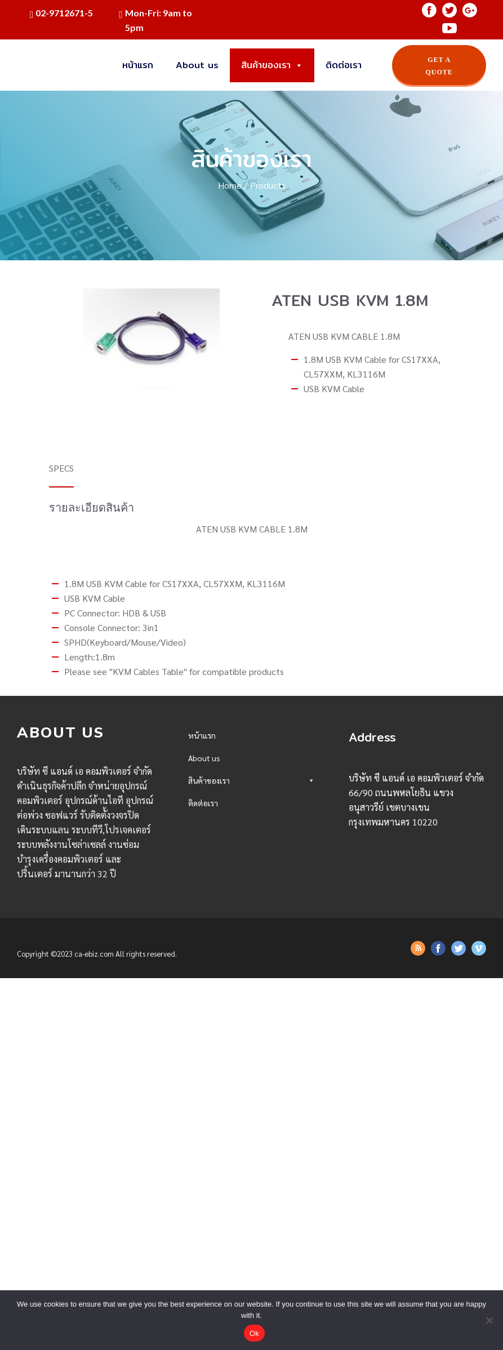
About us (197, 65)
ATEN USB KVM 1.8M (228, 1077)
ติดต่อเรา (344, 65)
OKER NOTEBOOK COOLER (238, 979)
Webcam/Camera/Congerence (251, 920)
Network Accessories (251, 1176)
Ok (254, 1333)
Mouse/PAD (251, 880)
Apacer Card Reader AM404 (241, 1058)
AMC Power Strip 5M (229, 998)
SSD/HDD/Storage (251, 821)
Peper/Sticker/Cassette (251, 1156)
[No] (489, 1320)
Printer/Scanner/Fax (251, 1117)
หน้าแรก (137, 65)
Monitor (251, 861)
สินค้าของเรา (272, 65)
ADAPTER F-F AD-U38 (229, 1018)
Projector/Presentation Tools (251, 939)
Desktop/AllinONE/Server (251, 801)
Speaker (251, 900)
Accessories (251, 959)
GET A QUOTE (439, 66)
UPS (251, 1097)
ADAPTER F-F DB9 (223, 1038)
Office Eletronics (251, 1137)
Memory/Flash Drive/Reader (251, 841)
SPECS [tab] (61, 468)
